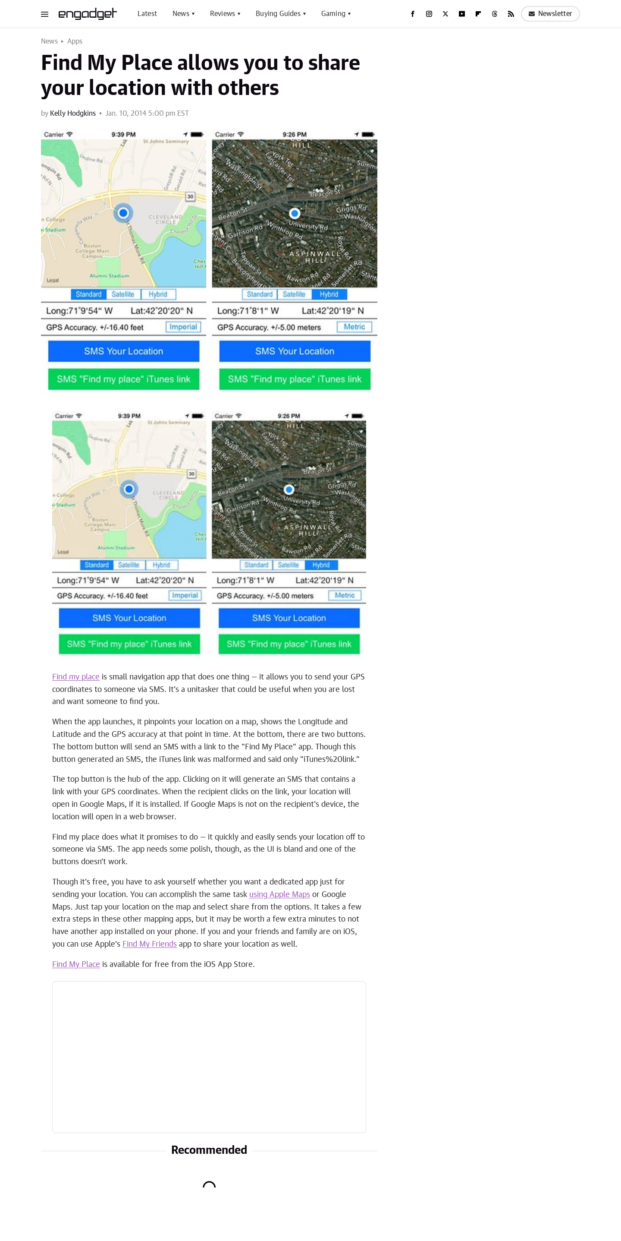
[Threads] (494, 13)
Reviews (222, 13)
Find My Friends (149, 944)
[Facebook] (412, 13)
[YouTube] (461, 13)
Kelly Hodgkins (73, 113)
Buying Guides (278, 13)
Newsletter (550, 13)
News (180, 13)
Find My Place (76, 965)
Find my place (76, 677)
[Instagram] (429, 13)
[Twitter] (445, 13)
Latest (147, 13)
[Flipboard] (478, 13)
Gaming (333, 13)
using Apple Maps (279, 895)
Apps (75, 41)
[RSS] (511, 13)
